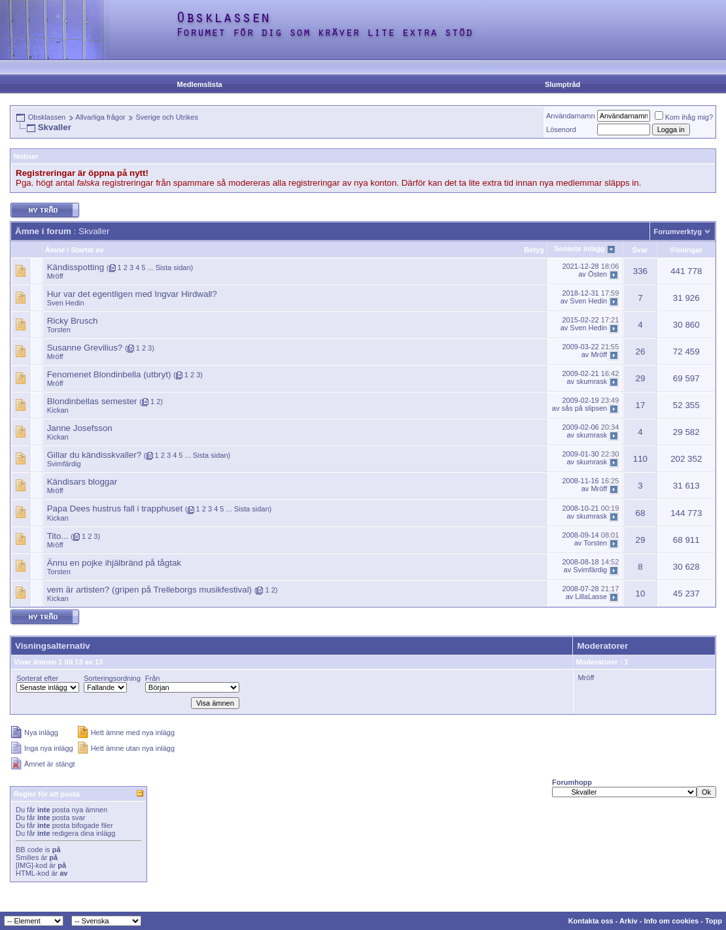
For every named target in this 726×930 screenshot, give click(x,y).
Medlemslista (199, 84)
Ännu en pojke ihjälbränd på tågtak (114, 563)
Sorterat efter (37, 678)
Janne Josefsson (79, 428)
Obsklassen (46, 117)
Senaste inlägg (579, 248)
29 (640, 378)
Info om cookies (671, 921)
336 (640, 271)
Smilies (27, 857)
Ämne (55, 250)
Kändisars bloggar (82, 482)
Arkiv (628, 921)
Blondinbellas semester (92, 401)
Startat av (87, 250)
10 (640, 593)
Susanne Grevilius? (85, 348)
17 (640, 405)
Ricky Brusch (72, 321)
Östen (597, 274)
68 (640, 513)
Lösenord (561, 129)
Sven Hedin (65, 303)
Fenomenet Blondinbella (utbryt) (109, 374)
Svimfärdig (64, 464)
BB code (29, 849)
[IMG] (24, 865)
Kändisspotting (75, 267)
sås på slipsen (585, 409)
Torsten (59, 330)
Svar (639, 250)
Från (152, 678)
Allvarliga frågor (100, 117)
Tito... (58, 536)
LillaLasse (591, 596)
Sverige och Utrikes (167, 117)
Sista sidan (173, 267)
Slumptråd (562, 84)
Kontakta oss (591, 921)
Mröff (55, 276)
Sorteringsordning (112, 678)
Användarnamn (570, 116)
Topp (713, 921)
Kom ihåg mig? (684, 117)
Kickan (58, 410)
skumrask (591, 382)
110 (640, 459)
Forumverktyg (678, 231)
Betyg (534, 250)
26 (640, 351)
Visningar (686, 250)
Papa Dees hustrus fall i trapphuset (114, 508)
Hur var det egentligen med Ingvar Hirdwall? (132, 294)
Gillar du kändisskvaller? (94, 455)
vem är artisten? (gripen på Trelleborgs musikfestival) (149, 589)
